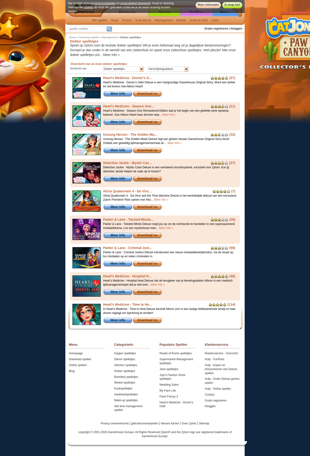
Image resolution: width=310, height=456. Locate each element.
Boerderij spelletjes (126, 377)
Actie (214, 20)
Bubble (181, 20)
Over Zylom (189, 423)
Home (72, 37)
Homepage (76, 353)
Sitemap (204, 423)
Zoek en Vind (199, 20)
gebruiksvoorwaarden (145, 423)
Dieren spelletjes (124, 359)
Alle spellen (100, 20)
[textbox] (87, 28)
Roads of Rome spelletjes (175, 353)
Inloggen (236, 28)
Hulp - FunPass (214, 359)
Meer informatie (208, 4)
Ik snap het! (232, 4)
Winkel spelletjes (124, 382)
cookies (88, 7)
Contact (209, 394)
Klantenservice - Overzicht (221, 353)
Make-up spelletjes (126, 400)
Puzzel (126, 20)
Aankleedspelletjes (126, 394)
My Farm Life (167, 390)
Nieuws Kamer (170, 423)
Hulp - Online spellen (218, 388)
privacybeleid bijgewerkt (135, 3)
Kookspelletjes (123, 388)
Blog (72, 371)
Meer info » (111, 55)
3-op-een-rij (143, 20)
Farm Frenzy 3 (168, 396)
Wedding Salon (169, 384)
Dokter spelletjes (124, 371)
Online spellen (78, 365)
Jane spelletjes (168, 369)
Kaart (114, 20)
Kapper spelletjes (125, 353)
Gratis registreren (216, 28)
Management (164, 20)
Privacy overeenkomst (115, 423)
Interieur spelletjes (125, 365)
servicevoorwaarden (103, 3)
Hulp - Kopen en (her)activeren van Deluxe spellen (221, 369)
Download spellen (89, 37)
